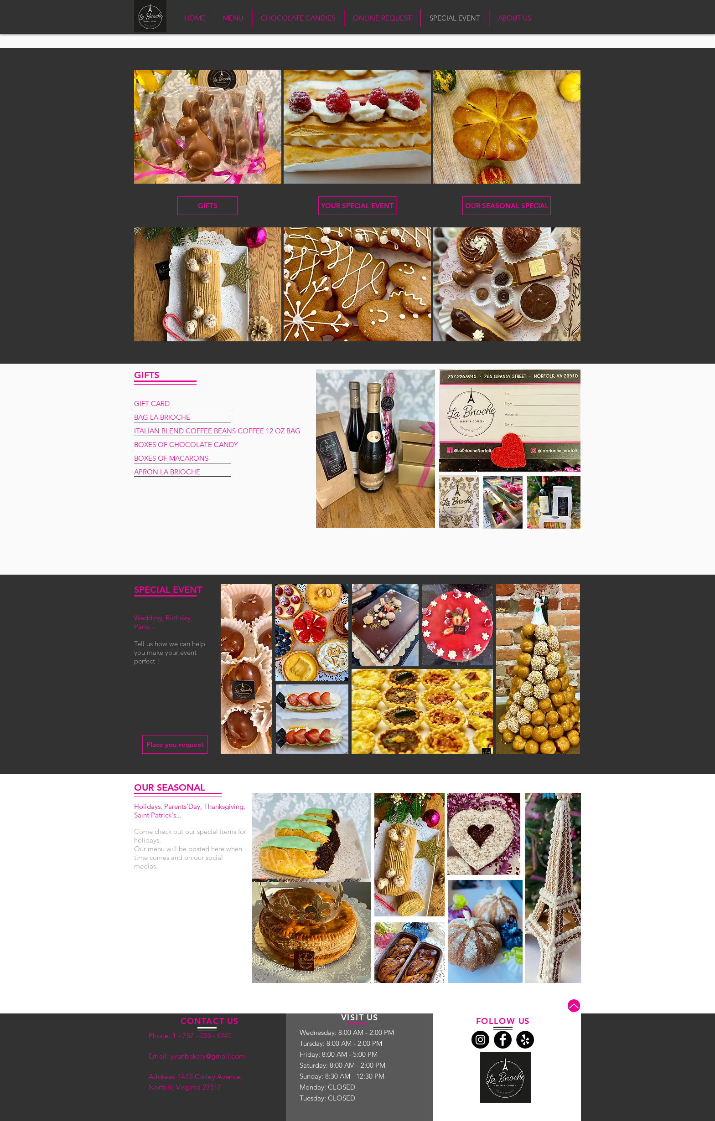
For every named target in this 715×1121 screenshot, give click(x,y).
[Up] (574, 1005)
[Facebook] (503, 1040)
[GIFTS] (207, 205)
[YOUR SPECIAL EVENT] (357, 205)
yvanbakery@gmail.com (208, 1056)
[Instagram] (480, 1040)
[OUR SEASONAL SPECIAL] (506, 205)
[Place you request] (174, 744)
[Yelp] (525, 1040)
